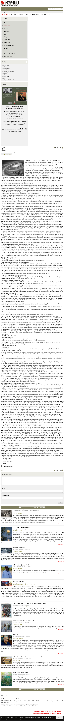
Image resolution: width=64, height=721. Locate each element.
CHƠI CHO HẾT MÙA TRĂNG (21, 527)
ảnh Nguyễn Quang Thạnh (8, 71)
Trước (56, 147)
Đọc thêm (60, 523)
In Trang (2, 470)
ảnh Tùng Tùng (5, 76)
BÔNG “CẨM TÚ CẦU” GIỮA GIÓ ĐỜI (23, 621)
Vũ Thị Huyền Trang (6, 154)
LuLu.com (23, 121)
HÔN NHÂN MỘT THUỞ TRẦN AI (22, 565)
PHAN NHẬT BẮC (17, 530)
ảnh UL (3, 78)
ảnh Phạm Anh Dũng (6, 75)
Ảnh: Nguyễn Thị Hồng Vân (8, 79)
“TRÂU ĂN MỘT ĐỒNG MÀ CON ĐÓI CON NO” (26, 510)
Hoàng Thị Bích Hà (17, 513)
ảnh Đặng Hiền (5, 65)
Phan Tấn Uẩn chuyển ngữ (28, 584)
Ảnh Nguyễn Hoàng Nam (7, 70)
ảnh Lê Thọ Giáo (5, 68)
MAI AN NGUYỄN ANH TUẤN (20, 607)
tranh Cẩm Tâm (22, 676)
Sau (61, 147)
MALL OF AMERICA (18, 581)
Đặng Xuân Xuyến (17, 551)
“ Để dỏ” (15, 634)
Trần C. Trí (15, 676)
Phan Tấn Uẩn (16, 660)
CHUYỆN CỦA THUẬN (19, 547)
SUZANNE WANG (17, 584)
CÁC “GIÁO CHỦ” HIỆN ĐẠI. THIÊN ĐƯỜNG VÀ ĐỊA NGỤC (29, 603)
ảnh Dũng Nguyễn (6, 66)
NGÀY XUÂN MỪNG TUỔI (20, 672)
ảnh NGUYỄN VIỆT (6, 73)
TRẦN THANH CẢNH (18, 638)
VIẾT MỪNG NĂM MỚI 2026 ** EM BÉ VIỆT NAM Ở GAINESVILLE (31, 657)
